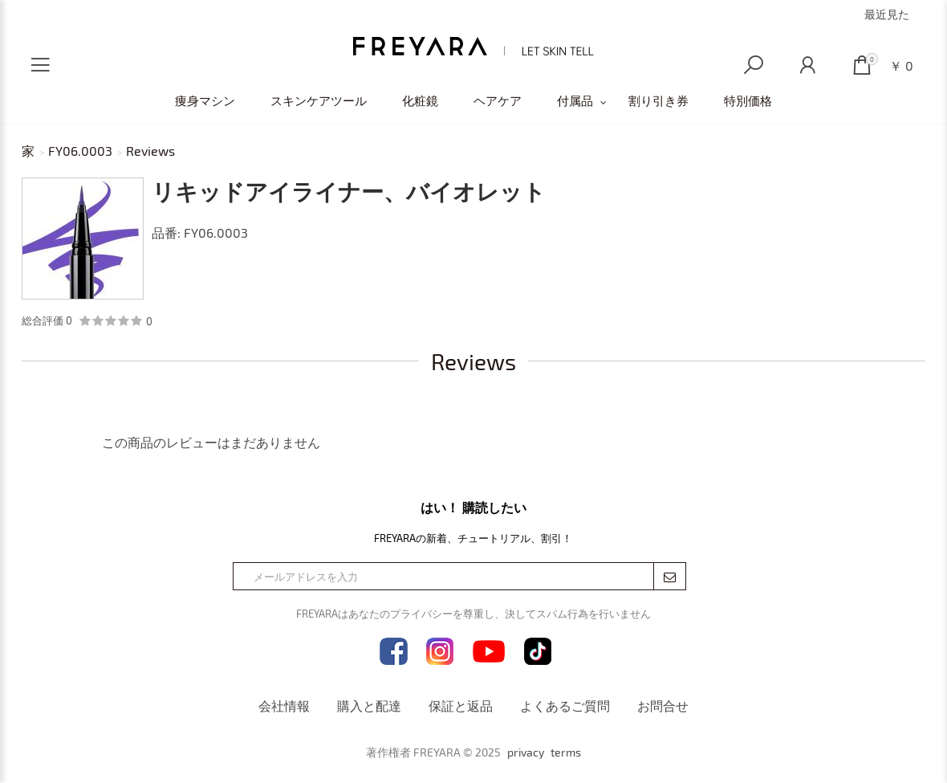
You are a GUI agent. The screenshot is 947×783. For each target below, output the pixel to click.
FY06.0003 (80, 151)
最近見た (886, 14)
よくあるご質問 (565, 705)
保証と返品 (461, 705)
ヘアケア (497, 100)
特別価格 (748, 100)
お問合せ (663, 705)
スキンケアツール (318, 100)
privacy (525, 752)
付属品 (575, 100)
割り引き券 (658, 100)
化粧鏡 (420, 100)
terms (566, 752)
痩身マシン (205, 100)
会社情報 (284, 705)
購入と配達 (369, 705)
